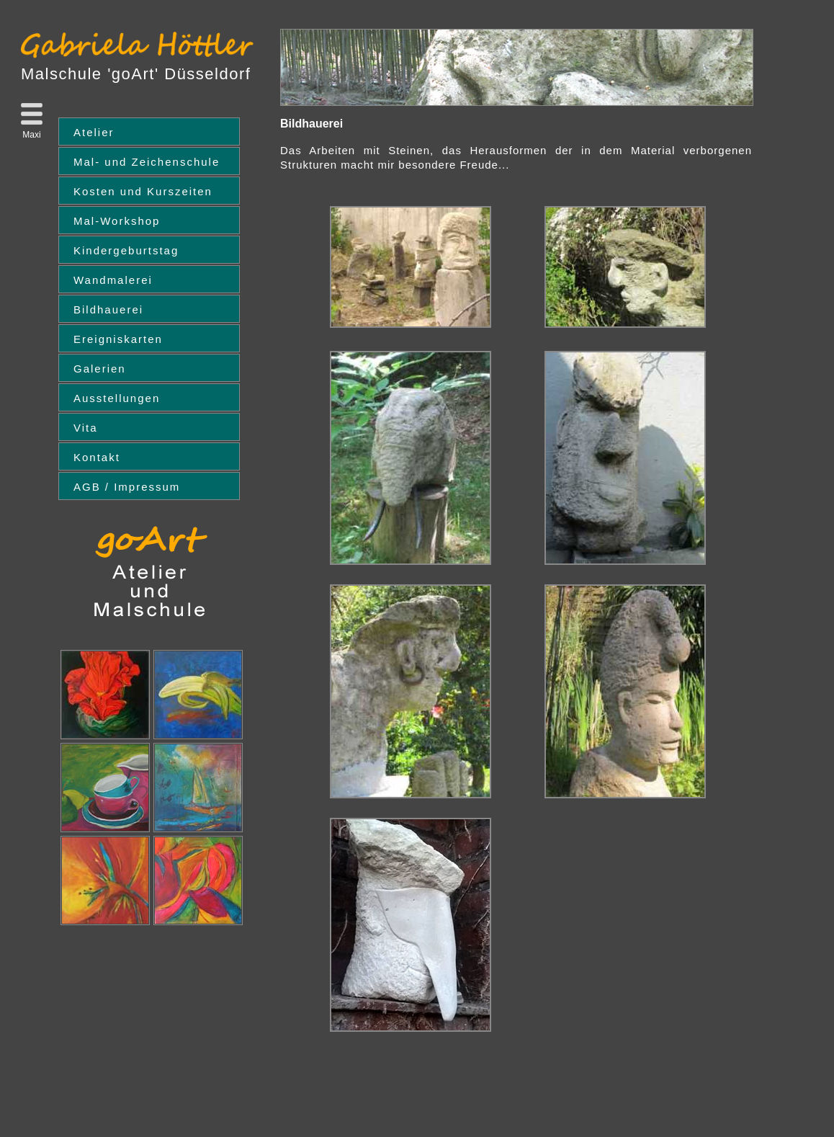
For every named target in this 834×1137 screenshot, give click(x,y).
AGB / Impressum (126, 487)
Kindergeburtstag (126, 250)
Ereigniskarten (118, 339)
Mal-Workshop (116, 221)
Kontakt (96, 457)
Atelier (94, 132)
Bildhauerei (108, 309)
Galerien (99, 368)
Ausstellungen (116, 398)
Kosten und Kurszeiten (142, 191)
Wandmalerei (113, 280)
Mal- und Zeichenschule (146, 162)
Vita (85, 428)
